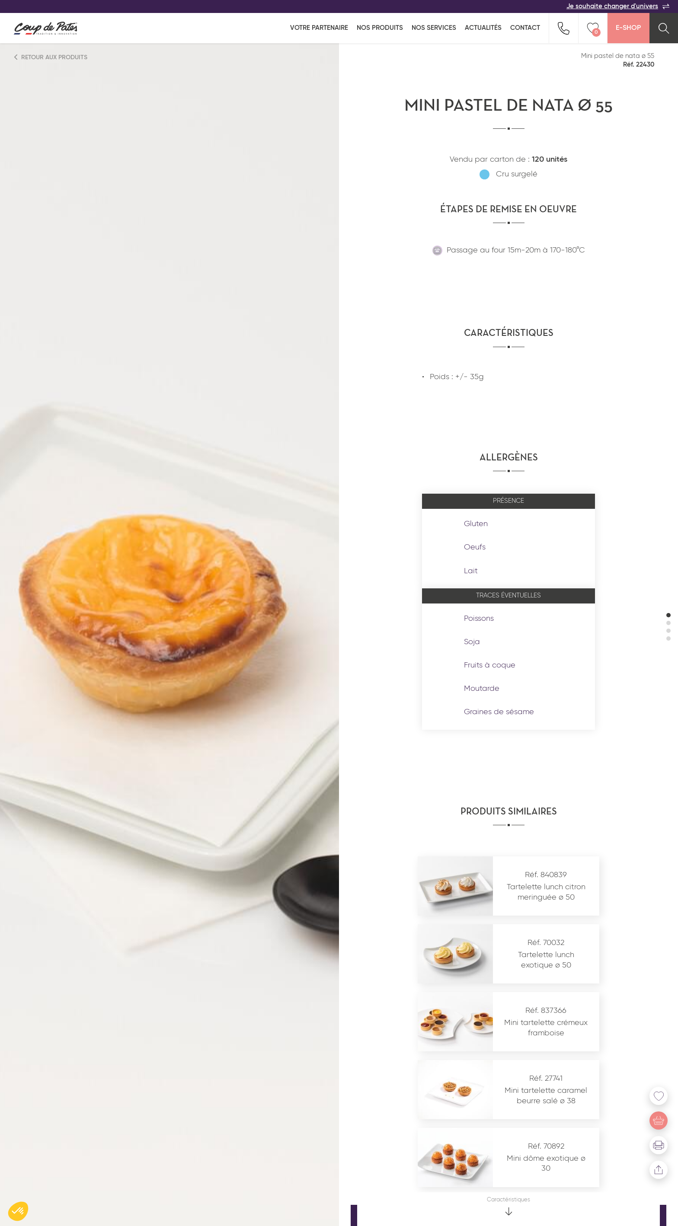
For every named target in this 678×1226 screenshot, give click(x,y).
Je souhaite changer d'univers (617, 6)
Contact (525, 28)
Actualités (483, 28)
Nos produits (380, 28)
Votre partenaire (319, 28)
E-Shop (628, 28)
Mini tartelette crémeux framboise (546, 1028)
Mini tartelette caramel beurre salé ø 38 (546, 1096)
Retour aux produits (51, 57)
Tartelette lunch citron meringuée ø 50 (546, 892)
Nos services (434, 28)
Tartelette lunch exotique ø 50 (546, 960)
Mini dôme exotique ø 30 (546, 1163)
